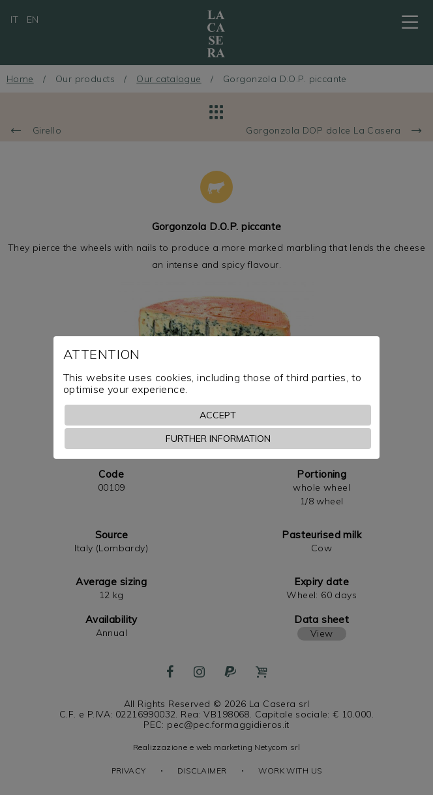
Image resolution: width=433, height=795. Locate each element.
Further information (218, 438)
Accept (218, 415)
